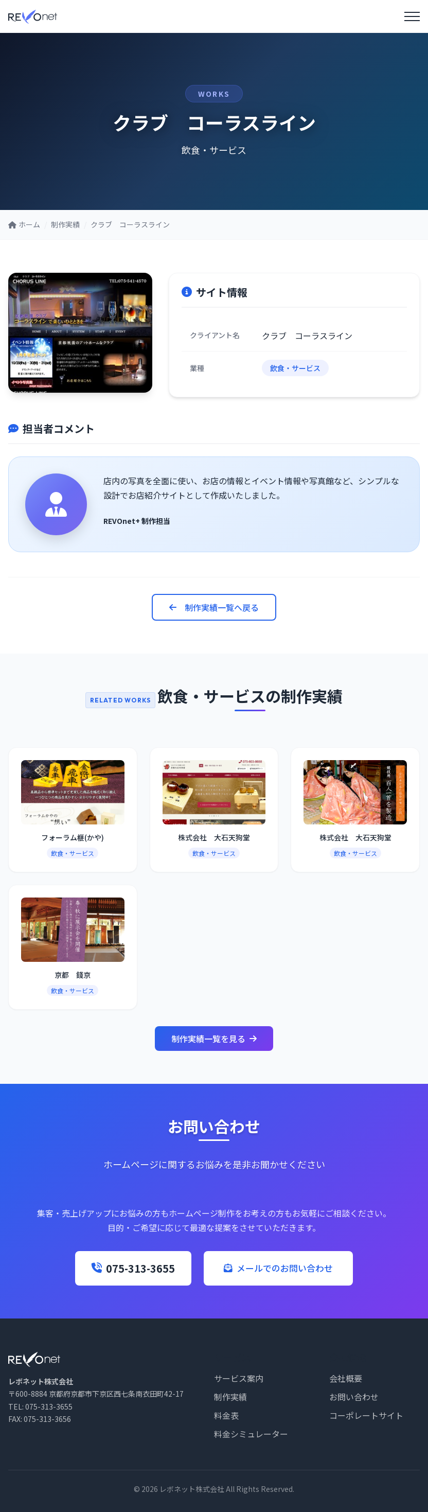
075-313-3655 (125, 1268)
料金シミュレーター (251, 1434)
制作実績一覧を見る (214, 1038)
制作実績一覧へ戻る (214, 607)
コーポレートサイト (366, 1415)
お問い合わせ (354, 1397)
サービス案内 (238, 1378)
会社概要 (345, 1378)
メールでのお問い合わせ (278, 1268)
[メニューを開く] (412, 16)
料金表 (226, 1415)
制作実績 (230, 1397)
